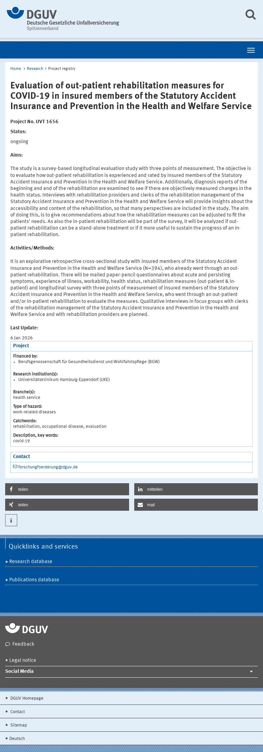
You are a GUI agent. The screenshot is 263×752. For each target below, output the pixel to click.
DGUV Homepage (26, 698)
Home (15, 69)
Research (35, 69)
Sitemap (18, 725)
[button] (67, 489)
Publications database (34, 580)
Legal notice (22, 660)
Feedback (23, 644)
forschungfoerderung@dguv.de (48, 467)
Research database (30, 561)
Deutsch (17, 739)
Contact (17, 712)
